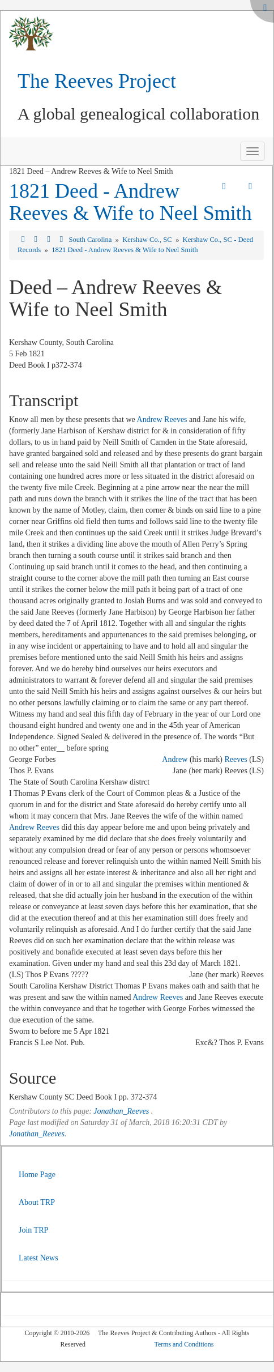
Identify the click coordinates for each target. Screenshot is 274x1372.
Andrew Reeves (162, 419)
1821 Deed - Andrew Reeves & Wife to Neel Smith (130, 202)
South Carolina (90, 240)
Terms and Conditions (184, 1344)
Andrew (174, 759)
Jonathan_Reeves (121, 1111)
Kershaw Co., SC (148, 240)
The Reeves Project (97, 81)
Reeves (235, 759)
